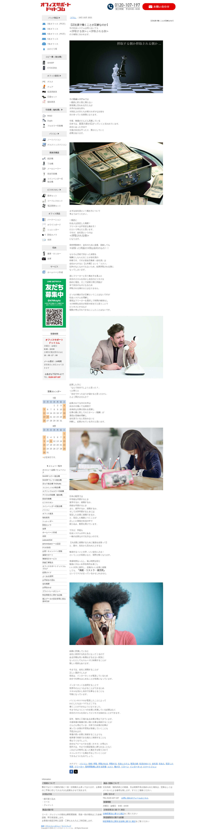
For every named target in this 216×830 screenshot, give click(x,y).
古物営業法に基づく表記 (113, 813)
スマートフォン (149, 767)
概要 (42, 826)
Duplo (49, 121)
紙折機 (50, 158)
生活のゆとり (145, 764)
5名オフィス (52, 39)
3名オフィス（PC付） (57, 24)
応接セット (52, 97)
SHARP (50, 63)
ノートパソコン (54, 140)
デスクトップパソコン (57, 145)
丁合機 (50, 164)
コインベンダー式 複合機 (55, 180)
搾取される (103, 764)
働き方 (117, 767)
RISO (49, 116)
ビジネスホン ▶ (54, 190)
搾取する (113, 764)
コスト (110, 767)
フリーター (79, 767)
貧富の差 (134, 764)
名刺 (49, 240)
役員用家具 (52, 92)
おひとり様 (52, 49)
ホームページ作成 (55, 272)
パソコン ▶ (54, 134)
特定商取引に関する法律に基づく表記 (119, 821)
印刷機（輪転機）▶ (54, 110)
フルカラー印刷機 (55, 126)
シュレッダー (53, 230)
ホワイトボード (54, 225)
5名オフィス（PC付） (57, 34)
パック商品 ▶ (54, 18)
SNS (90, 764)
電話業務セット (54, 206)
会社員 (155, 764)
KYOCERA (52, 68)
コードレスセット (55, 201)
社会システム (123, 764)
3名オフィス (52, 29)
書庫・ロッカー (54, 254)
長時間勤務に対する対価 (95, 767)
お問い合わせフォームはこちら (134, 798)
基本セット (52, 196)
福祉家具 (51, 102)
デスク (50, 82)
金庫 (49, 258)
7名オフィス (52, 44)
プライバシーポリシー (53, 826)
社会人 (162, 764)
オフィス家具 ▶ (54, 76)
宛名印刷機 (52, 174)
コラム (73, 17)
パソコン (83, 764)
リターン (125, 767)
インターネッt (136, 767)
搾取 (95, 764)
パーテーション (54, 220)
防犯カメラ (52, 235)
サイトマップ (66, 826)
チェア (50, 87)
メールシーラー (54, 169)
